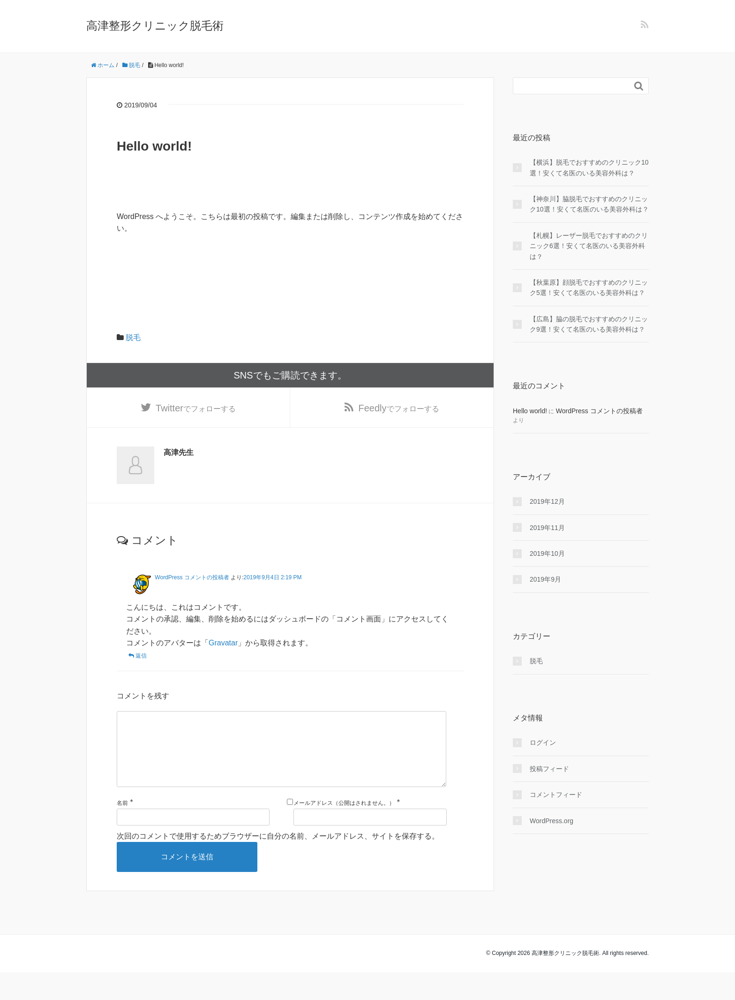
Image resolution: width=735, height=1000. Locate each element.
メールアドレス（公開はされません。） (344, 819)
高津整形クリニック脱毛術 (155, 25)
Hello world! (530, 411)
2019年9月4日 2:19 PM (273, 578)
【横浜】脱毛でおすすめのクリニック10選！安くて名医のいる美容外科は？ (589, 167)
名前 (122, 819)
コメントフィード (556, 794)
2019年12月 (547, 501)
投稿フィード (549, 769)
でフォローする (196, 408)
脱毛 (133, 337)
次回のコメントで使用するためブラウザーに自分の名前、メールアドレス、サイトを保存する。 (278, 852)
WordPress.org (551, 821)
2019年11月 (547, 527)
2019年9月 (545, 579)
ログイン (543, 742)
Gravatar (223, 644)
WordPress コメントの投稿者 (192, 578)
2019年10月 (547, 553)
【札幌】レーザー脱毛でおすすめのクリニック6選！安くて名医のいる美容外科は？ (589, 246)
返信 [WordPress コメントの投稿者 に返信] (141, 656)
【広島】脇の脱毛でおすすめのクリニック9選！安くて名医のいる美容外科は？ (589, 324)
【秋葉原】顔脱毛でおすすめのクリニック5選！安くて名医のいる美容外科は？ (589, 287)
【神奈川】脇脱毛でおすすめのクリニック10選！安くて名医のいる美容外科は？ (589, 204)
